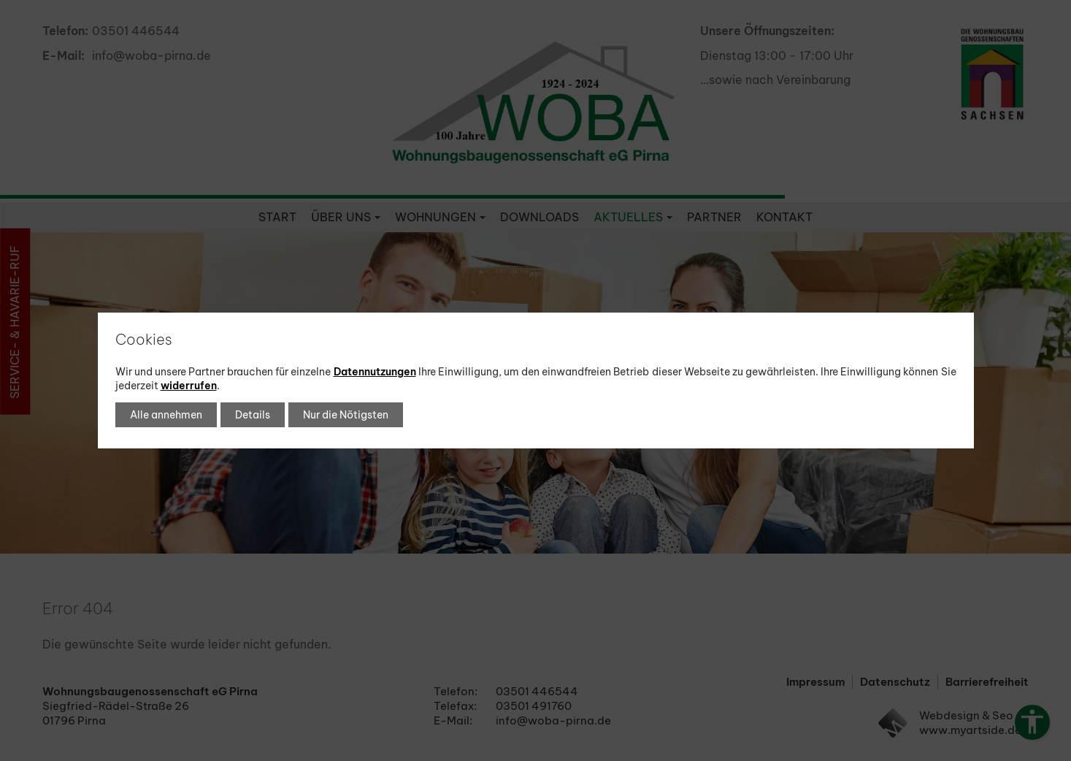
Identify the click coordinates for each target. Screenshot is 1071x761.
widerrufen (189, 385)
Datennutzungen (375, 371)
